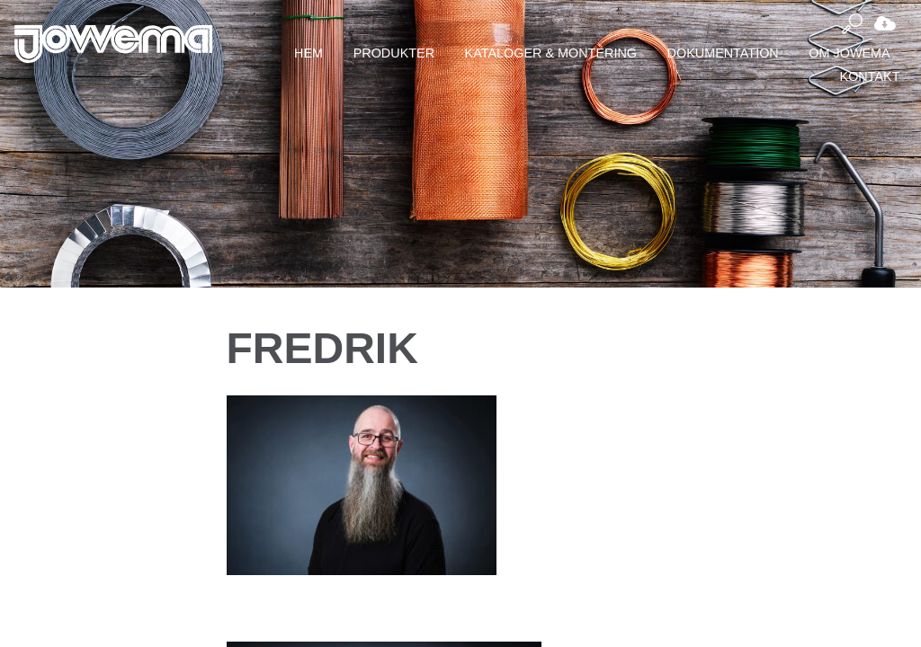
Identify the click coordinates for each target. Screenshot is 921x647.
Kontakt (870, 76)
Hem (308, 53)
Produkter (393, 53)
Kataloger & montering (551, 53)
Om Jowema (849, 53)
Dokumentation (723, 53)
